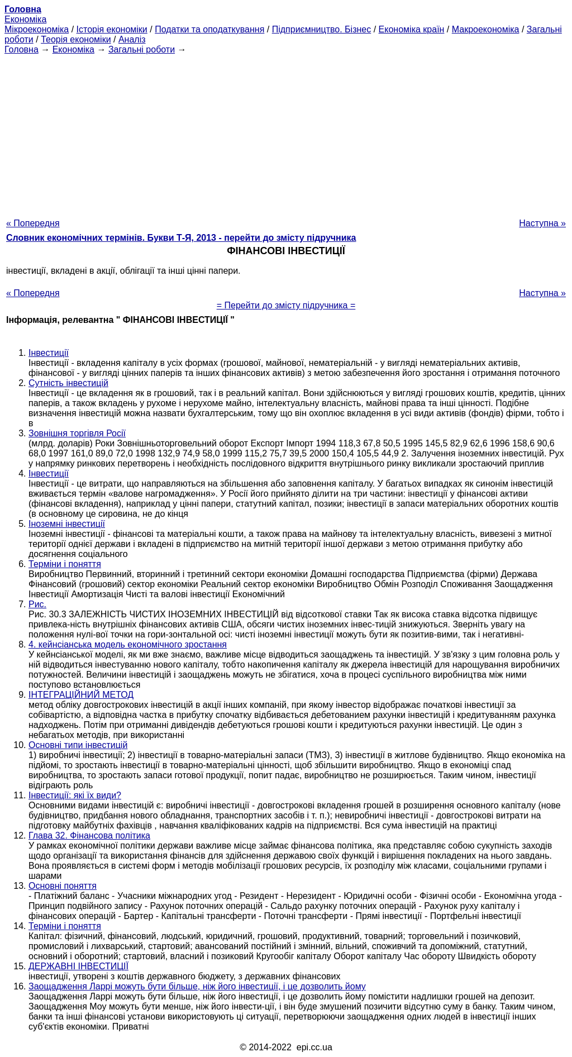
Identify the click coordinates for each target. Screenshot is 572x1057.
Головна (21, 49)
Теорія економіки (76, 39)
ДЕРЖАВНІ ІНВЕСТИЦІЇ (78, 966)
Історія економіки (112, 29)
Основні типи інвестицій (77, 745)
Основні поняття (62, 886)
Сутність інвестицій (68, 383)
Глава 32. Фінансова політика (89, 835)
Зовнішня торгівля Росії (77, 433)
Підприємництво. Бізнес (321, 29)
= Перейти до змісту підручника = (286, 305)
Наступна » (542, 223)
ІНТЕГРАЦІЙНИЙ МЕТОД (81, 694)
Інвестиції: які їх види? (74, 795)
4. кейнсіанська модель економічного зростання (127, 644)
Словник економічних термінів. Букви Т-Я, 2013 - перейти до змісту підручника (181, 237)
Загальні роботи (141, 49)
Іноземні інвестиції (66, 523)
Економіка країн (412, 29)
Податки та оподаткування (209, 29)
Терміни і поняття (64, 564)
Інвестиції (48, 353)
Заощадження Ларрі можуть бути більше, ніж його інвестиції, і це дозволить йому (197, 986)
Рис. (37, 604)
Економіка (25, 19)
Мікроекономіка (36, 29)
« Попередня (33, 223)
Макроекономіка (485, 29)
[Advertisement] (286, 133)
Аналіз (132, 39)
